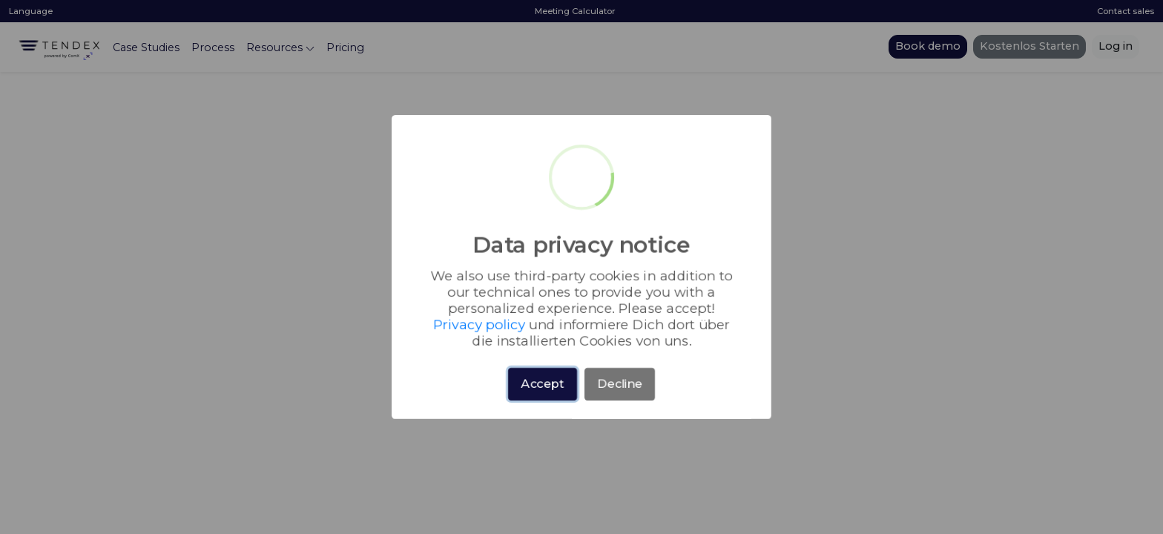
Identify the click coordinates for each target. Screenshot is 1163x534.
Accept (547, 373)
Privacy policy (645, 305)
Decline (614, 373)
